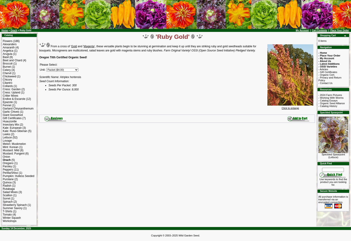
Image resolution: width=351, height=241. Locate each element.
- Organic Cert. (326, 74)
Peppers (8, 169)
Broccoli (8, 63)
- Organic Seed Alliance (331, 103)
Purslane (8, 179)
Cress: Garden (12, 89)
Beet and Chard (12, 60)
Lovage (7, 140)
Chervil (7, 73)
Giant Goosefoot (13, 115)
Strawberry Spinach (15, 205)
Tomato (7, 214)
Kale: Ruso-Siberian (15, 131)
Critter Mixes (10, 95)
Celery (7, 70)
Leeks (6, 134)
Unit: (42, 69)
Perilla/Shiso (10, 172)
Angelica (8, 50)
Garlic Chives (11, 111)
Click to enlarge (290, 106)
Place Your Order (339, 30)
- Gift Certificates (327, 72)
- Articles (323, 69)
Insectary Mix (11, 124)
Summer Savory (13, 208)
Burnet (7, 66)
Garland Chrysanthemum (18, 108)
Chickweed (9, 76)
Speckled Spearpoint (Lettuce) (333, 155)
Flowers (7, 41)
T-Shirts (7, 211)
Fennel (7, 105)
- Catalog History (327, 106)
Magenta (89, 46)
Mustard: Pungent (14, 153)
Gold (74, 46)
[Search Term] (333, 170)
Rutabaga (9, 189)
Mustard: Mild (11, 150)
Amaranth (9, 47)
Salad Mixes (10, 192)
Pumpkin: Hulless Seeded (18, 176)
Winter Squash (12, 217)
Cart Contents (319, 30)
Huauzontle (10, 121)
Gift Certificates (12, 118)
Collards (8, 86)
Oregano (8, 163)
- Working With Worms (331, 97)
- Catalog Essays (327, 100)
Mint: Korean (10, 147)
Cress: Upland (11, 92)
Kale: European (12, 127)
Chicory (7, 79)
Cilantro (7, 82)
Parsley (7, 166)
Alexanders (10, 44)
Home (5, 30)
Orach (13, 30)
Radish (7, 185)
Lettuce (7, 137)
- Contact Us (325, 83)
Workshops (10, 221)
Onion (6, 156)
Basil (6, 57)
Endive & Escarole (14, 99)
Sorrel (6, 198)
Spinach (8, 201)
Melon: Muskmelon (14, 144)
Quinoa (7, 182)
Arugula (7, 54)
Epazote (8, 102)
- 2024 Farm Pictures (330, 95)
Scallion (7, 195)
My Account (302, 30)
